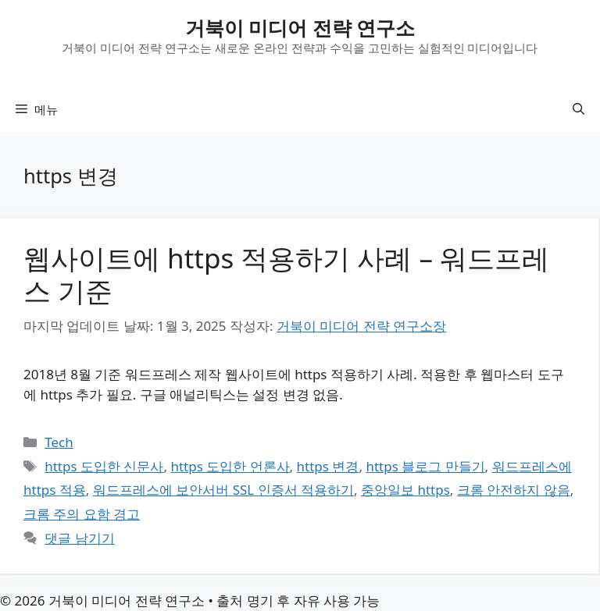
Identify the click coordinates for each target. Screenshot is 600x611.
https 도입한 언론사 (229, 466)
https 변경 (328, 466)
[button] (578, 109)
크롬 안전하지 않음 (513, 490)
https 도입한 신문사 (104, 466)
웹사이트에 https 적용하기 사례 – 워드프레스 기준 (286, 274)
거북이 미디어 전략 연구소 (300, 27)
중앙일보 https (405, 490)
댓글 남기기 (79, 538)
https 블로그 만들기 (425, 466)
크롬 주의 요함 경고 (81, 514)
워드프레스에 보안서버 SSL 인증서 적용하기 (223, 490)
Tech (59, 442)
